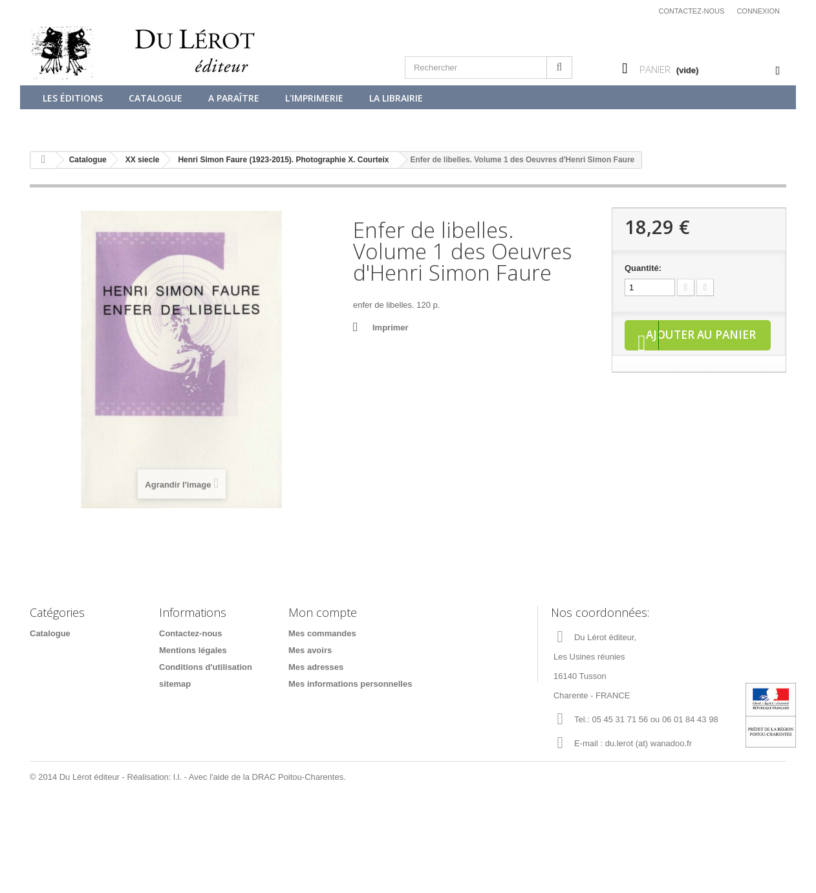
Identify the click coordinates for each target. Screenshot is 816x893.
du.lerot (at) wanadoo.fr (648, 743)
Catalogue (155, 98)
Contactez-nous (692, 11)
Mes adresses (315, 667)
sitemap (175, 684)
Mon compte (322, 612)
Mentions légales (193, 650)
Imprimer (390, 327)
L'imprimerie (314, 98)
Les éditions (73, 98)
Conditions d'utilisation (205, 667)
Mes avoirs (310, 650)
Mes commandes (322, 633)
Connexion (758, 11)
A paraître (233, 98)
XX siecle (142, 159)
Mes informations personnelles (350, 684)
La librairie (396, 98)
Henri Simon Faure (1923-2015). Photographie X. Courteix (283, 159)
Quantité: (643, 268)
